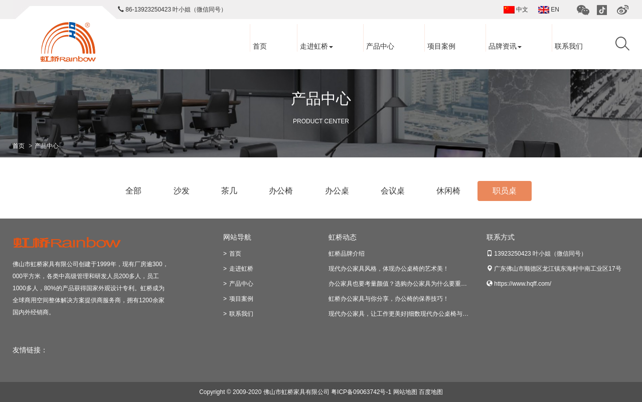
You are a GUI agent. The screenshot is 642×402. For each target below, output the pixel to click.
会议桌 (393, 190)
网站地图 (405, 391)
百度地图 (431, 391)
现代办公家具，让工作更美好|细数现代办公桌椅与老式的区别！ (414, 313)
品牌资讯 (505, 46)
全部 (133, 190)
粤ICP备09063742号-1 (361, 391)
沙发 (182, 190)
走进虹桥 (316, 46)
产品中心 (380, 46)
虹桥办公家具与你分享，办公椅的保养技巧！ (389, 298)
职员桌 (505, 190)
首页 (260, 46)
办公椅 (281, 190)
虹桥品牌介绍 (347, 253)
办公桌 (337, 190)
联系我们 (569, 46)
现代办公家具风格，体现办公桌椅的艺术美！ (389, 268)
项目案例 (441, 46)
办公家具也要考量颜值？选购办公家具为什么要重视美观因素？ (413, 283)
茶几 (229, 190)
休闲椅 (448, 190)
